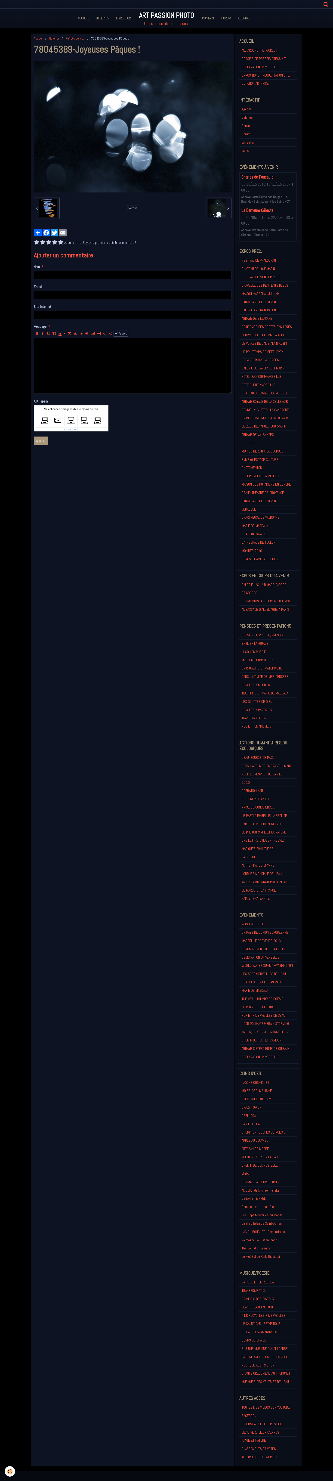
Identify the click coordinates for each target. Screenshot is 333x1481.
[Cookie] (10, 1471)
